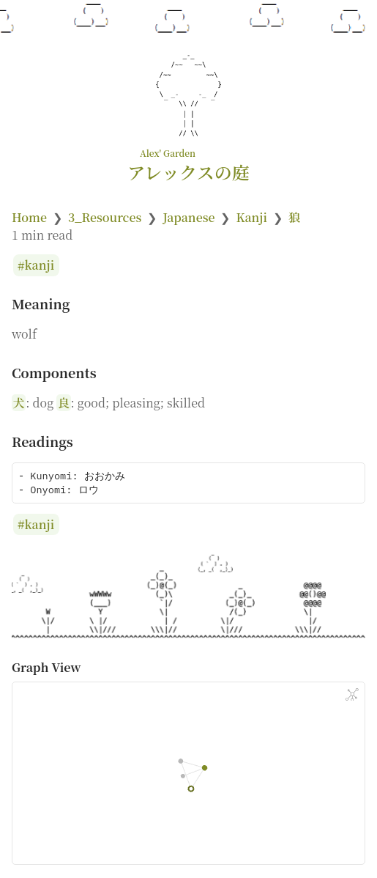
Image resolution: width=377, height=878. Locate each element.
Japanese (188, 217)
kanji (40, 265)
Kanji (251, 217)
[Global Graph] (352, 695)
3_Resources (104, 217)
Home (29, 217)
